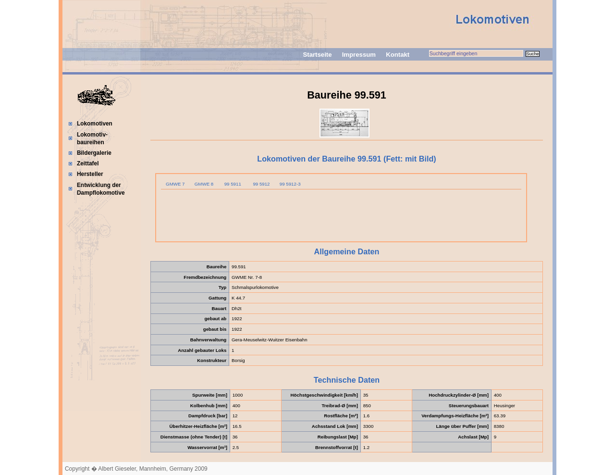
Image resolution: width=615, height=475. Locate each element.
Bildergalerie (94, 153)
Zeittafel (88, 163)
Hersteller (90, 174)
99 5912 (261, 184)
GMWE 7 (175, 184)
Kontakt (397, 54)
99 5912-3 (290, 184)
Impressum (359, 54)
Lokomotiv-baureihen (92, 138)
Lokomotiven (94, 123)
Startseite (317, 54)
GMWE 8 (204, 184)
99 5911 (232, 184)
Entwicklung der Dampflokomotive (101, 189)
